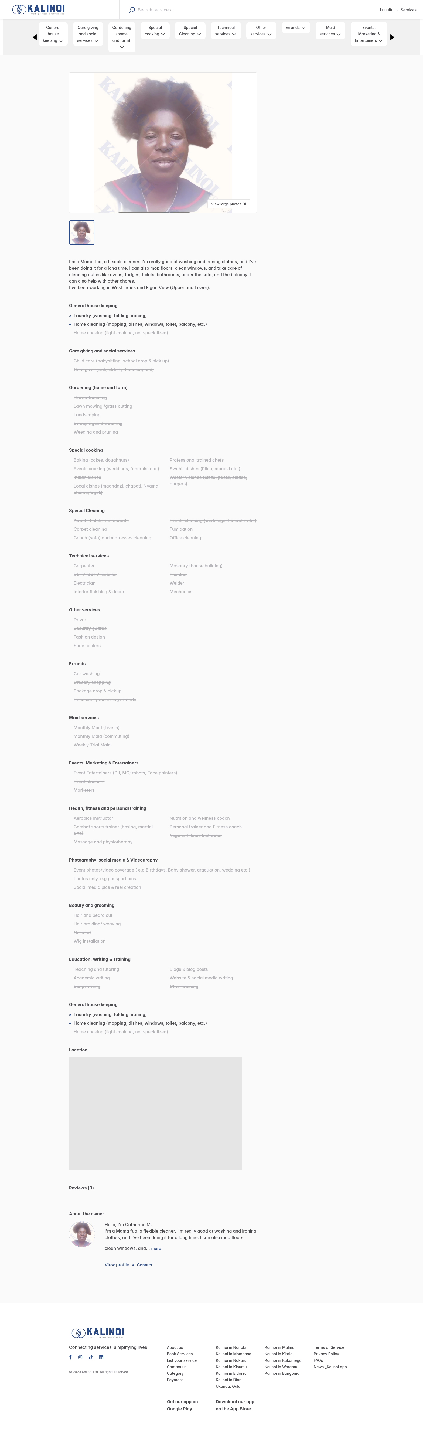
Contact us (176, 1361)
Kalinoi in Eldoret (230, 1367)
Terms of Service (328, 1341)
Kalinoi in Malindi (279, 1341)
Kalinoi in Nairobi (230, 1341)
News (318, 1361)
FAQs (318, 1354)
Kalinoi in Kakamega (282, 1354)
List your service (180, 1354)
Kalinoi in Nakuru (230, 1354)
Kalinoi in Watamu (280, 1361)
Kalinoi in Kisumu (230, 1361)
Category (174, 1367)
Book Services (179, 1348)
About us (174, 1341)
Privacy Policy (325, 1348)
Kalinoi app (335, 1361)
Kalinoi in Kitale (278, 1348)
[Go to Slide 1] (82, 233)
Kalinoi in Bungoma (281, 1367)
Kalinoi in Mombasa (232, 1348)
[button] (163, 143)
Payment (174, 1373)
